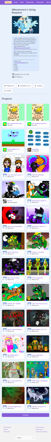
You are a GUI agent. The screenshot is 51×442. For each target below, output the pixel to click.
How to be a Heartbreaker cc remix (15, 226)
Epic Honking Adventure (14, 123)
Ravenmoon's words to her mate (40, 200)
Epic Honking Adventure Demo (40, 123)
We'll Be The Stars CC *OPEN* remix (40, 226)
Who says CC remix (13, 278)
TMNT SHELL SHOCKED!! (40, 381)
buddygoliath (35, 151)
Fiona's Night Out (37, 278)
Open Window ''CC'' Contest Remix (40, 329)
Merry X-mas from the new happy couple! (15, 381)
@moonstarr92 (20, 63)
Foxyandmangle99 (12, 202)
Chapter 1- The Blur (38, 252)
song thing (35, 149)
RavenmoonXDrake (38, 175)
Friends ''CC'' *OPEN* (13, 303)
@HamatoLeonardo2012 (22, 48)
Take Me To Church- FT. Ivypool (40, 406)
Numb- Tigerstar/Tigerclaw (15, 329)
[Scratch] (8, 2)
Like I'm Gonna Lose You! (40, 303)
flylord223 (10, 125)
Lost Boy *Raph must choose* (15, 406)
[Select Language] (25, 438)
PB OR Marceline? (12, 355)
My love (9, 200)
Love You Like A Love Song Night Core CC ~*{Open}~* (15, 175)
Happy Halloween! (37, 355)
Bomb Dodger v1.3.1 (13, 149)
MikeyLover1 (10, 176)
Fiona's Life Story (12, 252)
